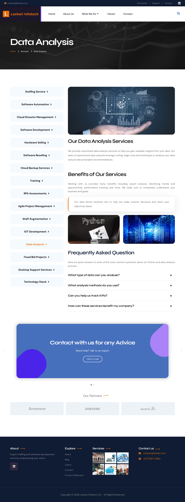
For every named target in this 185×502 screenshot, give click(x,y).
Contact (128, 13)
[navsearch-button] (178, 14)
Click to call (92, 359)
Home (51, 13)
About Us (68, 13)
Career (111, 13)
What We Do (90, 14)
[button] (3, 351)
